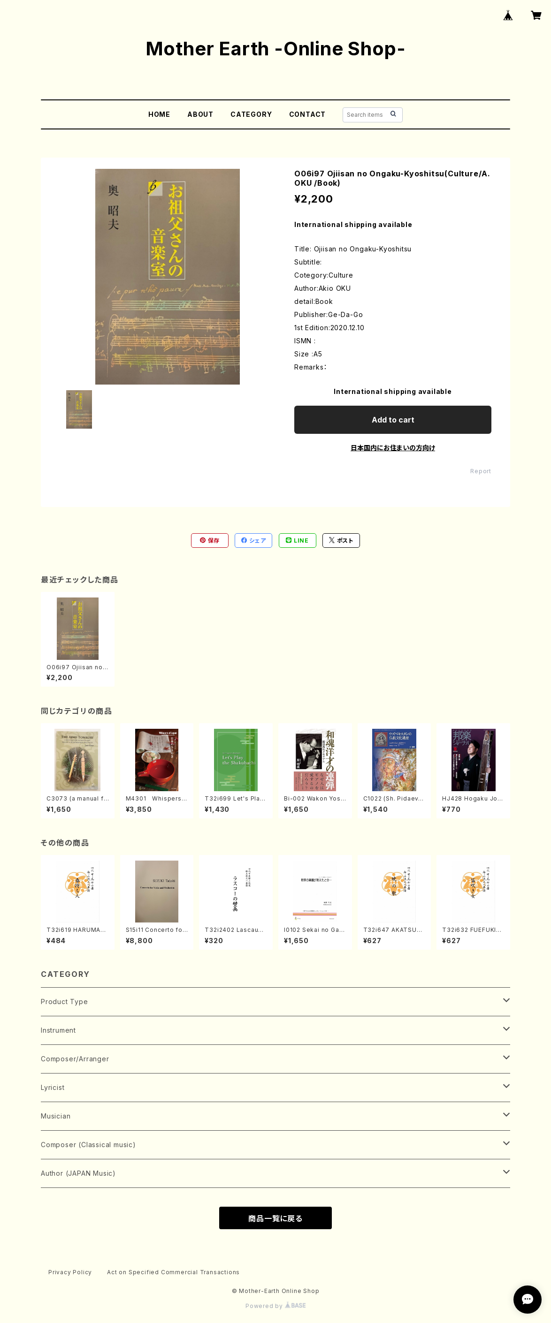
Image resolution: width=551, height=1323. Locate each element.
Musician (55, 1116)
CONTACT (307, 114)
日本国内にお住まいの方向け (393, 448)
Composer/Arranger (75, 1059)
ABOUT (200, 114)
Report (480, 471)
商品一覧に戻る (275, 1218)
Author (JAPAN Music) (78, 1173)
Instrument (58, 1030)
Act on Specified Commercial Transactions (173, 1272)
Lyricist (52, 1087)
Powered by (275, 1305)
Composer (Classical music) (88, 1145)
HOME (159, 114)
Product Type (64, 1001)
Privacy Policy (70, 1272)
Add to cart (393, 419)
